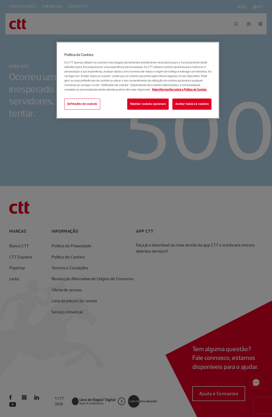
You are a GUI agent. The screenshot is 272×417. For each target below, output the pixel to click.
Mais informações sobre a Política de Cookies (179, 89)
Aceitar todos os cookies (192, 104)
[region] (137, 80)
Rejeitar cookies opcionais (148, 104)
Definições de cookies (82, 104)
